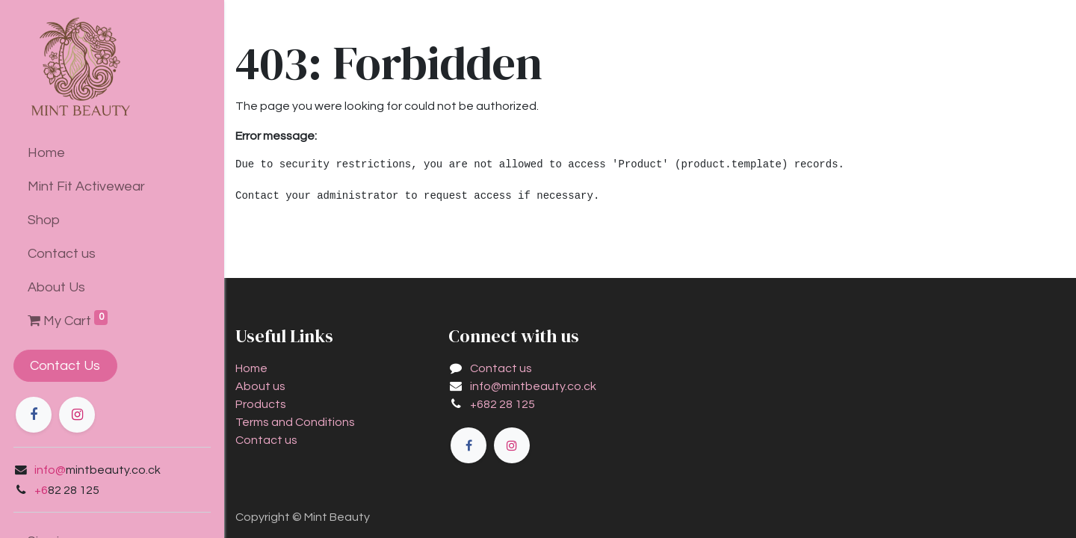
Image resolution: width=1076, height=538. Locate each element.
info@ (48, 470)
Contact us (266, 440)
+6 (39, 490)
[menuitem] (112, 153)
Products (260, 404)
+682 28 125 (502, 404)
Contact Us (64, 366)
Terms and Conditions (295, 422)
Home (251, 368)
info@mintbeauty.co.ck (533, 386)
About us (260, 386)
